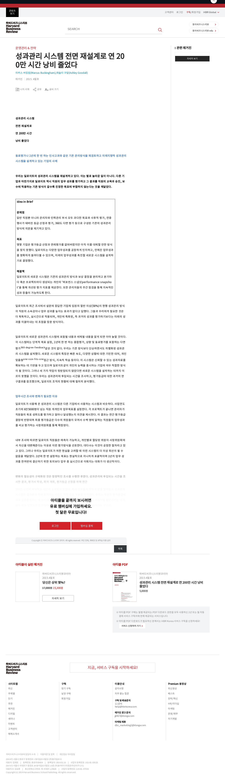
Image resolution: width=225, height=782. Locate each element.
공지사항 (119, 688)
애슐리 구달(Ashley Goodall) (72, 72)
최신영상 (172, 688)
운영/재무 (173, 713)
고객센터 (169, 12)
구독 (63, 683)
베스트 (171, 693)
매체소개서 (13, 733)
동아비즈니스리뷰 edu (202, 30)
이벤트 (11, 723)
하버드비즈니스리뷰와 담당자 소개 (20, 754)
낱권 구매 (66, 693)
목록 (120, 548)
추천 (10, 703)
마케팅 (171, 708)
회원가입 (65, 698)
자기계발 (172, 718)
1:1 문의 (118, 703)
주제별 (11, 693)
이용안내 (119, 683)
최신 (10, 688)
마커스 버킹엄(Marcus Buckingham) (35, 72)
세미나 (11, 718)
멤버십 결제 (87, 525)
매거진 (11, 708)
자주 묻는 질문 (122, 693)
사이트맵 (13, 683)
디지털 (11, 713)
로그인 (179, 12)
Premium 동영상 (177, 683)
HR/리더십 (173, 703)
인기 (10, 698)
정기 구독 (66, 688)
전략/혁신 (173, 698)
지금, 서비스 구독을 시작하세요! (113, 667)
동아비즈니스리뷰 (200, 24)
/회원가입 (193, 12)
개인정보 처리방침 (67, 754)
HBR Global (209, 12)
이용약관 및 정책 (47, 754)
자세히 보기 (192, 58)
